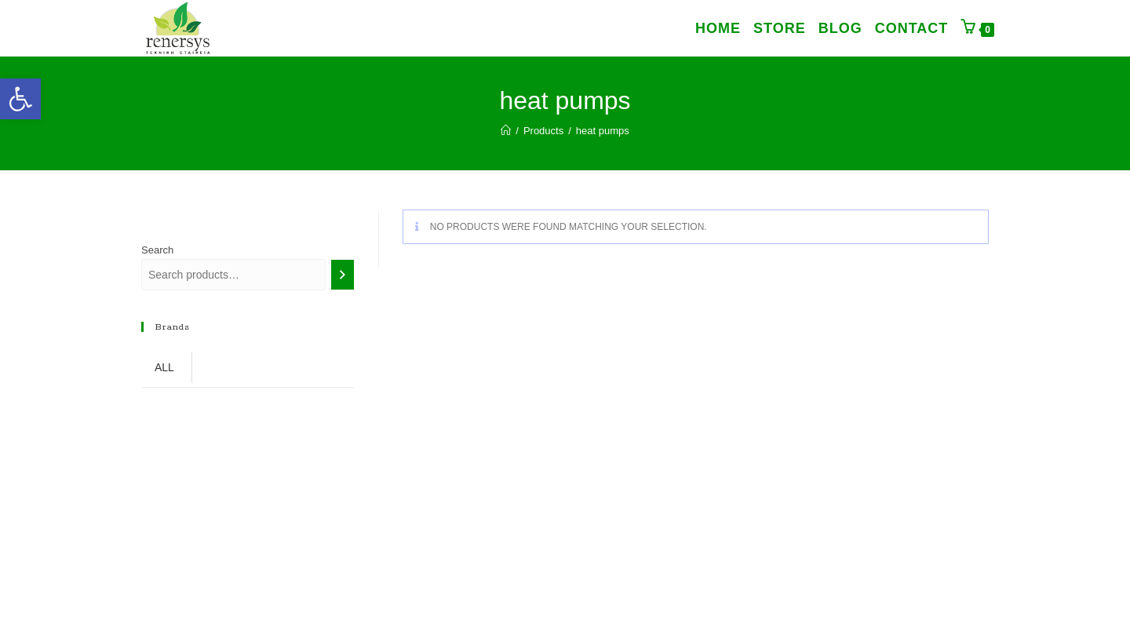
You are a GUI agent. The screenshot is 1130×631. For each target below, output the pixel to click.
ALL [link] (164, 367)
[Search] (342, 274)
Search (157, 250)
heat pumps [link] (602, 131)
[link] (20, 98)
